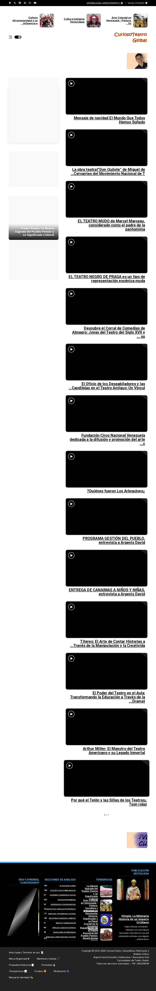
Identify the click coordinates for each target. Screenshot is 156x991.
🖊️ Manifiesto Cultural (48, 958)
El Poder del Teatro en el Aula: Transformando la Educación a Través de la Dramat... (107, 697)
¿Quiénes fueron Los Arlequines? (116, 491)
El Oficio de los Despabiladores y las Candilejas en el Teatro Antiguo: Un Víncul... (107, 386)
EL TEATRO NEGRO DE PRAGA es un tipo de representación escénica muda (107, 279)
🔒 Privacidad (49, 965)
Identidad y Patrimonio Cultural (62, 914)
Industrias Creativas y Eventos (62, 918)
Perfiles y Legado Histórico (64, 928)
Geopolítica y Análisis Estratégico (61, 909)
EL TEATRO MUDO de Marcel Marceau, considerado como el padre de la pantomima (111, 225)
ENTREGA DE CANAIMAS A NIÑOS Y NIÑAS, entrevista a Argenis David (107, 592)
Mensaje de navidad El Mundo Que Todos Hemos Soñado (109, 120)
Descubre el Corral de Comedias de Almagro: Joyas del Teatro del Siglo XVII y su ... (108, 332)
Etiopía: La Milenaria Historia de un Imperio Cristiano (134, 919)
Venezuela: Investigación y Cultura (61, 937)
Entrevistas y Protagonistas (63, 904)
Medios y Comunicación (66, 923)
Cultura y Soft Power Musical (63, 890)
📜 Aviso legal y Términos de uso (26, 952)
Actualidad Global (68, 886)
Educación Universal (67, 900)
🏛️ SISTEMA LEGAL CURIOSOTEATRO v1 (105, 3)
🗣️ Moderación (61, 971)
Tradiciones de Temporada (64, 932)
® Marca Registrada (19, 958)
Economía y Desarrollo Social (63, 895)
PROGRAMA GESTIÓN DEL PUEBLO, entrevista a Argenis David (114, 540)
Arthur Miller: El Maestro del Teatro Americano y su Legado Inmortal (114, 750)
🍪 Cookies (40, 971)
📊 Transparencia (18, 971)
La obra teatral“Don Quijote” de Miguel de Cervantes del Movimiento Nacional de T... (108, 171)
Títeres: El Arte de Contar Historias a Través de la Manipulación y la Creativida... (107, 643)
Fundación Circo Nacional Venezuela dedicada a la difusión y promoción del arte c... (107, 439)
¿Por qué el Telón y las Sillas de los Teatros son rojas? (109, 802)
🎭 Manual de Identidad (21, 977)
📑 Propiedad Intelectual (21, 965)
